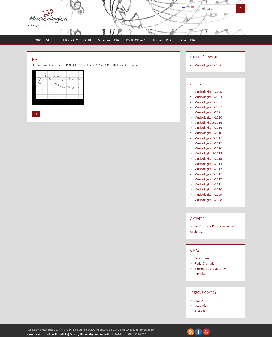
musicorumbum (45, 65)
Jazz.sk (198, 300)
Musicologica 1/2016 (208, 148)
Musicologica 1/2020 (208, 117)
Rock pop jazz (135, 40)
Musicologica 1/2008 (208, 200)
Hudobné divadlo (43, 40)
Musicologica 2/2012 (208, 174)
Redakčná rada (204, 263)
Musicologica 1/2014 (208, 164)
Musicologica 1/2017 (208, 143)
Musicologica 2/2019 (208, 123)
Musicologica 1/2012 (208, 179)
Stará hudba (187, 40)
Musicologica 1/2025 (208, 92)
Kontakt (199, 274)
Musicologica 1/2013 (208, 169)
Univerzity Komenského (95, 334)
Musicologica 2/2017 (208, 138)
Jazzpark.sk (201, 305)
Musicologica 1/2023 (208, 102)
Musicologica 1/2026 (208, 65)
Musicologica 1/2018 (208, 133)
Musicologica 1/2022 (208, 107)
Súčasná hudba (109, 40)
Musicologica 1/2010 (208, 189)
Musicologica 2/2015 (208, 153)
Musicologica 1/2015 (208, 159)
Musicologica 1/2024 (208, 97)
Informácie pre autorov (210, 269)
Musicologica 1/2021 (208, 112)
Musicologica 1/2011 (208, 184)
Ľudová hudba (161, 40)
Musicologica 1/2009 (208, 195)
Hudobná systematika (76, 40)
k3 (38, 114)
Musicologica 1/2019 (208, 128)
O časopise (201, 258)
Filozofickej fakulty (66, 334)
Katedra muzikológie (40, 334)
